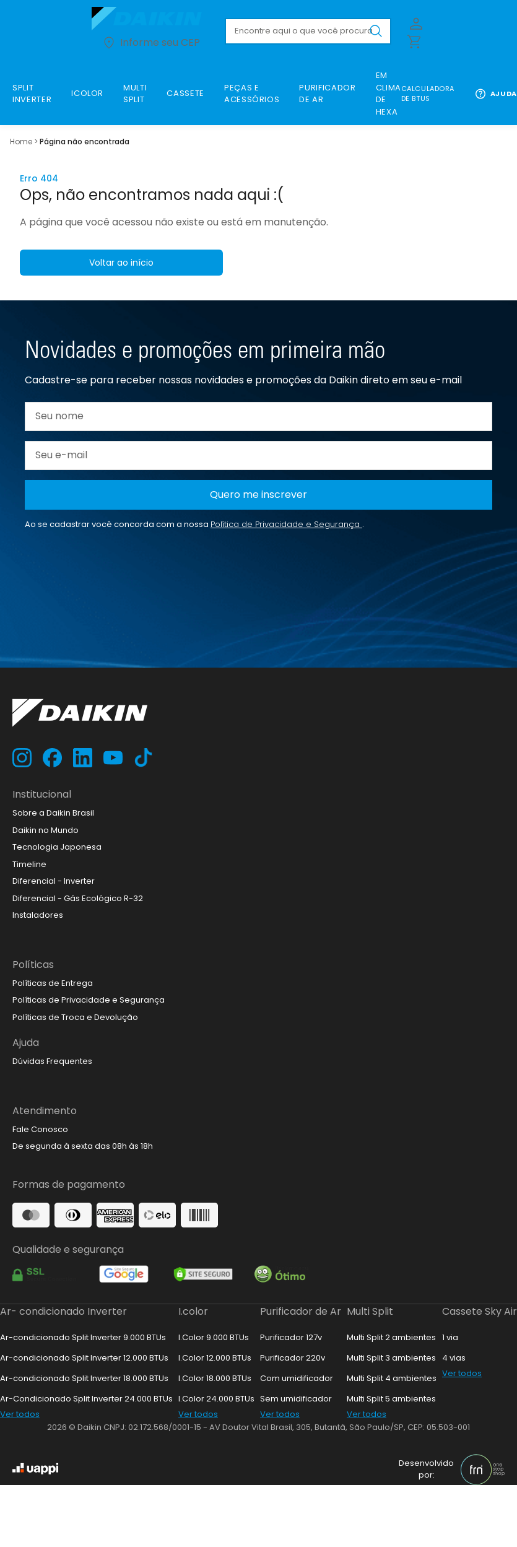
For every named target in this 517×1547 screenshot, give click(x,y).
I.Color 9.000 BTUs (213, 1337)
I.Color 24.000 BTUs (216, 1399)
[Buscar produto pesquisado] (376, 31)
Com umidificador (296, 1378)
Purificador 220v (292, 1358)
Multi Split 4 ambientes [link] (392, 1378)
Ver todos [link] (20, 1414)
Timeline (29, 864)
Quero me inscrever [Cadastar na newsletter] (258, 494)
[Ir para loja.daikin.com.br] (151, 18)
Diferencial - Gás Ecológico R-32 (77, 898)
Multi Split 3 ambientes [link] (391, 1358)
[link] (31, 93)
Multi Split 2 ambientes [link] (391, 1337)
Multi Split (370, 1311)
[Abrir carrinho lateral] (413, 40)
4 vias (454, 1358)
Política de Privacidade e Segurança (286, 524)
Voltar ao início (121, 262)
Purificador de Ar (300, 1311)
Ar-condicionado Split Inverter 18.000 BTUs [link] (84, 1378)
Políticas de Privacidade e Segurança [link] (88, 1000)
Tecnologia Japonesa (57, 847)
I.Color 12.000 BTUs (214, 1358)
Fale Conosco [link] (40, 1129)
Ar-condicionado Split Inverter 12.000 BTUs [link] (84, 1358)
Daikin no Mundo (45, 830)
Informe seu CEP (151, 42)
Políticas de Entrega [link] (52, 983)
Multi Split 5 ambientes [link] (391, 1399)
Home (21, 141)
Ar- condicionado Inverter (63, 1311)
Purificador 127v (291, 1337)
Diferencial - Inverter (53, 881)
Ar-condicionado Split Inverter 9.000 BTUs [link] (83, 1337)
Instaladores (37, 915)
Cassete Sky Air (479, 1311)
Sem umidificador (296, 1399)
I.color (193, 1311)
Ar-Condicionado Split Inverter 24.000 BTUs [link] (86, 1399)
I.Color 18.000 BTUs (214, 1378)
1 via (450, 1337)
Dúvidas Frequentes (52, 1061)
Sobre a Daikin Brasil (53, 813)
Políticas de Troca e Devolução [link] (75, 1017)
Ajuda (495, 93)
